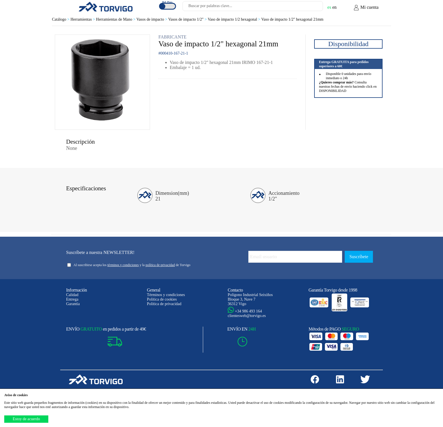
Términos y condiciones (166, 295)
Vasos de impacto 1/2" (188, 19)
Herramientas (83, 19)
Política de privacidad (164, 304)
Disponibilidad (348, 44)
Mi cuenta (365, 7)
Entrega (72, 299)
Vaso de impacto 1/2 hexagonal (234, 19)
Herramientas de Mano (116, 19)
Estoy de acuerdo (26, 419)
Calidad (72, 295)
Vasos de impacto (152, 19)
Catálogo (61, 19)
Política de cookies (162, 299)
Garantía (73, 304)
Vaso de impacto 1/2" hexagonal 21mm (292, 19)
